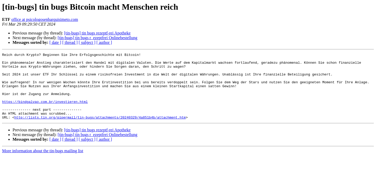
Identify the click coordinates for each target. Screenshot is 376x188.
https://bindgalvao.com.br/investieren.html (45, 111)
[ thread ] (70, 42)
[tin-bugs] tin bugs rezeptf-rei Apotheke (97, 33)
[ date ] (55, 42)
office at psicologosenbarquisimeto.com (44, 19)
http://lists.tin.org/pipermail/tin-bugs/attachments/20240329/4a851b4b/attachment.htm (100, 130)
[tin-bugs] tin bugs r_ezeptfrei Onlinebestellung (97, 38)
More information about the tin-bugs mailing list (42, 164)
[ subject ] (87, 42)
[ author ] (104, 42)
